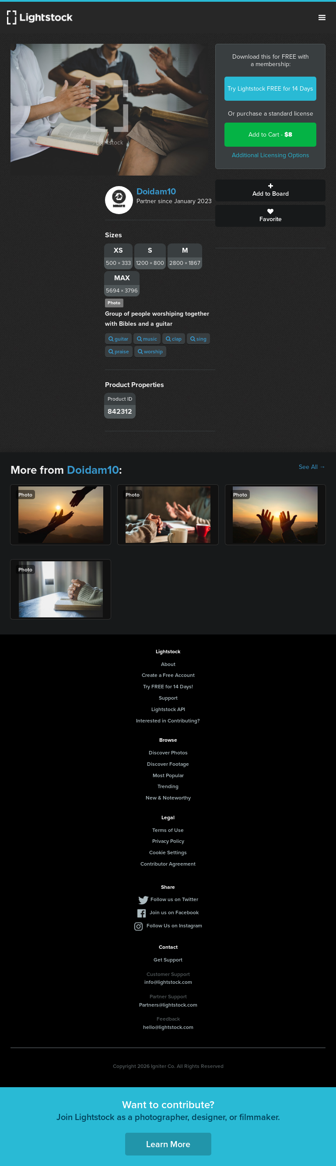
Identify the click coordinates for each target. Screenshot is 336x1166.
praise (118, 351)
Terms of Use (168, 830)
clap (174, 338)
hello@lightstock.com (168, 1027)
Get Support (168, 959)
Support (168, 697)
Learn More (168, 1144)
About (168, 664)
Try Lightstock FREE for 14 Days (270, 88)
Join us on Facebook (174, 912)
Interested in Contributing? (168, 720)
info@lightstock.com (168, 982)
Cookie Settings (168, 852)
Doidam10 (156, 191)
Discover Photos (168, 752)
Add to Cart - (270, 134)
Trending (168, 786)
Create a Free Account (168, 675)
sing (198, 338)
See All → (312, 467)
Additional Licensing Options (270, 155)
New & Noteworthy (168, 797)
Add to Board (270, 190)
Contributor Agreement (168, 863)
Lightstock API (168, 709)
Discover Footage (168, 764)
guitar (118, 338)
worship (150, 351)
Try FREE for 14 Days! (168, 686)
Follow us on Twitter (174, 899)
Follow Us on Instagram (174, 925)
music (147, 338)
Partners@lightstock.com (168, 1004)
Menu (322, 18)
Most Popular (168, 775)
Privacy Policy (168, 841)
